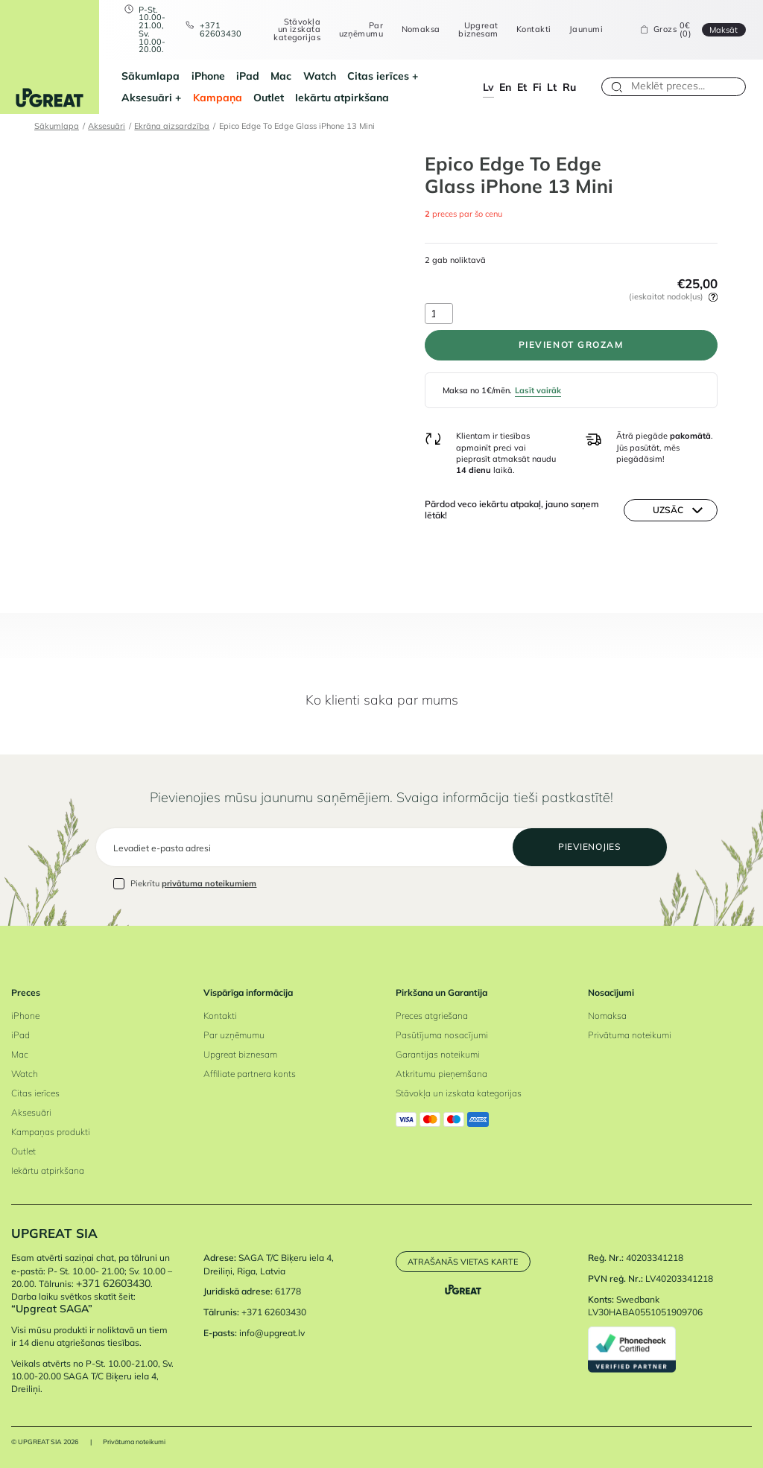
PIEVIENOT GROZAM (571, 344)
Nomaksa (421, 29)
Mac (280, 75)
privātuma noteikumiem (209, 883)
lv (488, 86)
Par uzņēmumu (361, 29)
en (505, 86)
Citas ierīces (378, 75)
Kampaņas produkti (50, 1131)
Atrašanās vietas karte (463, 1261)
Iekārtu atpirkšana (342, 97)
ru (569, 86)
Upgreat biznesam (478, 29)
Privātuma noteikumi (629, 1034)
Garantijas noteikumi (438, 1054)
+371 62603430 (220, 29)
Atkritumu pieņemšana (441, 1073)
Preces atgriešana (432, 1015)
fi (537, 86)
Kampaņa (217, 97)
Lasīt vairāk (538, 390)
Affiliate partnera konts (249, 1073)
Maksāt (723, 30)
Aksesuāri (146, 97)
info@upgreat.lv (272, 1332)
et (522, 86)
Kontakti (533, 29)
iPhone (208, 75)
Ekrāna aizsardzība (171, 126)
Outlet (268, 97)
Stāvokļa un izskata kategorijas (296, 30)
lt (552, 86)
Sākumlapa (150, 75)
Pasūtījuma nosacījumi (442, 1034)
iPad (247, 75)
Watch (319, 75)
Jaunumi (586, 29)
